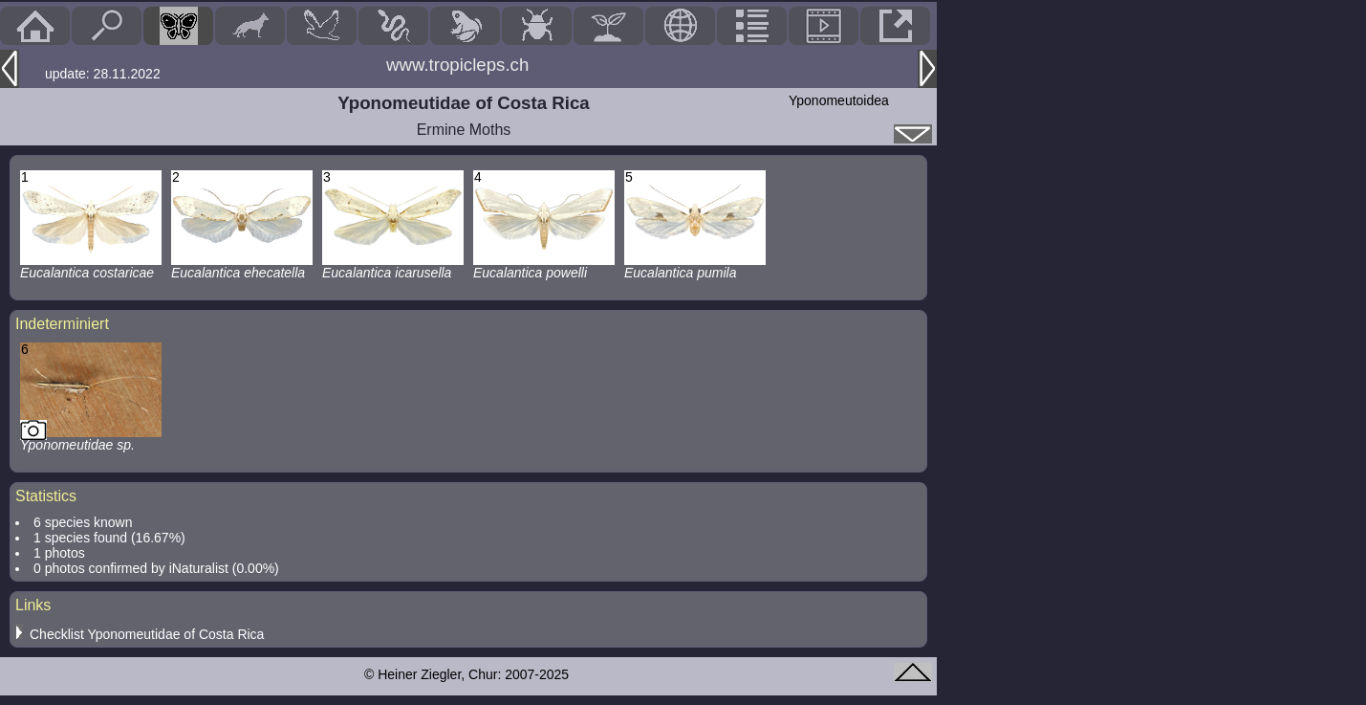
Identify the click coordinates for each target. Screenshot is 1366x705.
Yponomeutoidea (839, 100)
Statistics (45, 496)
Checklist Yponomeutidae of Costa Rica (147, 634)
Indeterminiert (62, 324)
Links (33, 605)
